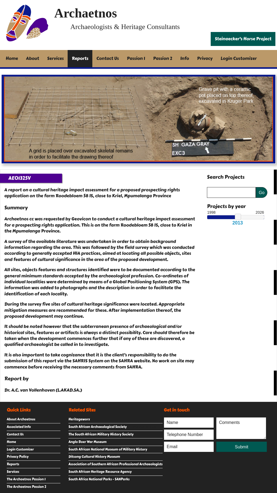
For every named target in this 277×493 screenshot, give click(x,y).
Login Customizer (239, 58)
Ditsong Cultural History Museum (94, 456)
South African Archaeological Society (97, 426)
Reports (80, 58)
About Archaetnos (21, 419)
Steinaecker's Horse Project (243, 38)
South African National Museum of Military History (107, 449)
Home (12, 58)
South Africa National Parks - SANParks (99, 479)
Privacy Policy (17, 456)
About (32, 58)
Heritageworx (79, 419)
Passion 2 (162, 58)
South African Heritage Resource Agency (100, 471)
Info (184, 58)
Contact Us (107, 58)
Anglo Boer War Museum (87, 442)
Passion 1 (136, 58)
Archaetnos (85, 13)
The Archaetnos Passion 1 (26, 479)
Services (55, 58)
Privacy (205, 58)
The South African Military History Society (100, 434)
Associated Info (19, 426)
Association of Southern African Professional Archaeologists (115, 464)
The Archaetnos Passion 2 (26, 486)
